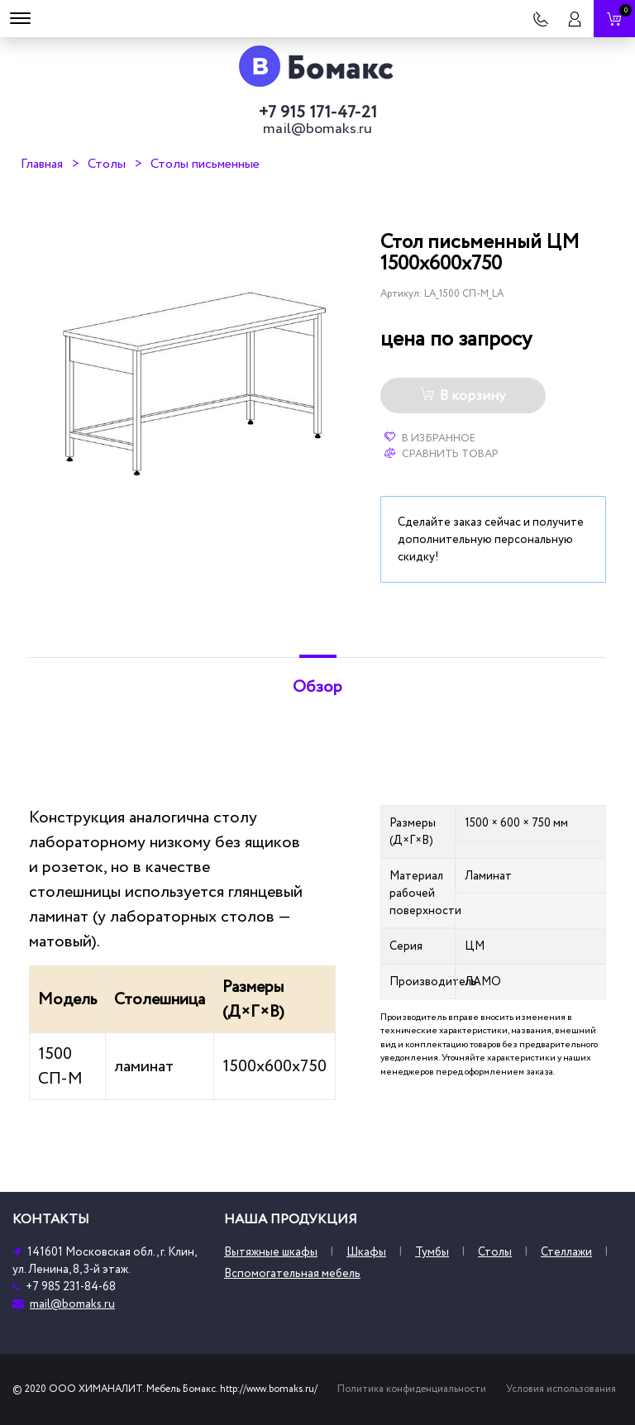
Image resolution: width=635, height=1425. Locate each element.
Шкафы (366, 1252)
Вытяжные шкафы (271, 1252)
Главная (42, 164)
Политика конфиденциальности (411, 1389)
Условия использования (561, 1389)
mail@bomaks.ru (317, 129)
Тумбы (432, 1252)
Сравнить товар (441, 453)
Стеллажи (566, 1252)
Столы (107, 164)
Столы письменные (205, 164)
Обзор (317, 686)
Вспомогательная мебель (292, 1273)
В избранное (429, 438)
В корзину (462, 396)
